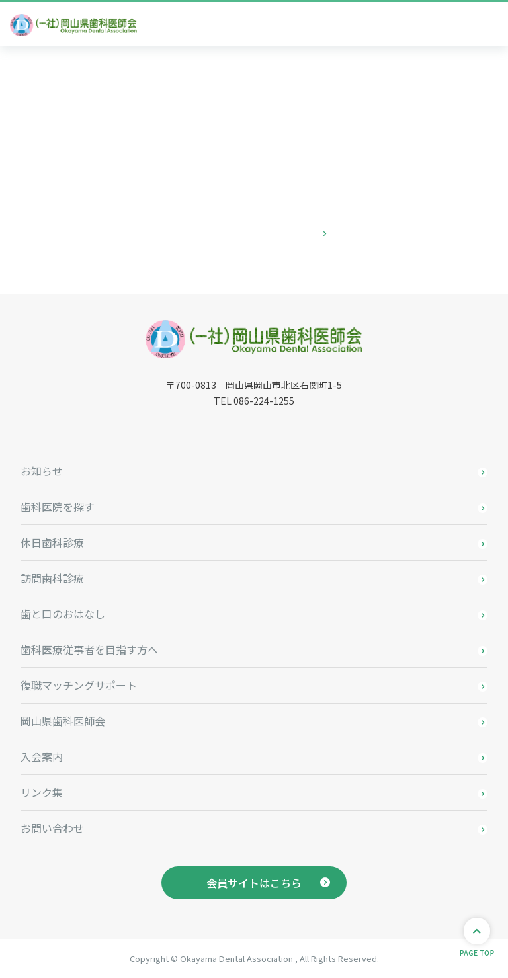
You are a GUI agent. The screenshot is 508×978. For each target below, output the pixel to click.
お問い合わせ (52, 828)
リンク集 (42, 792)
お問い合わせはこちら (254, 233)
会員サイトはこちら (254, 883)
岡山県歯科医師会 (63, 721)
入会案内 (42, 756)
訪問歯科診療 (52, 578)
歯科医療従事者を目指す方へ (89, 649)
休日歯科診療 (52, 542)
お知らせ (42, 471)
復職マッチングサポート (79, 685)
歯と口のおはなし (63, 614)
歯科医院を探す (58, 506)
